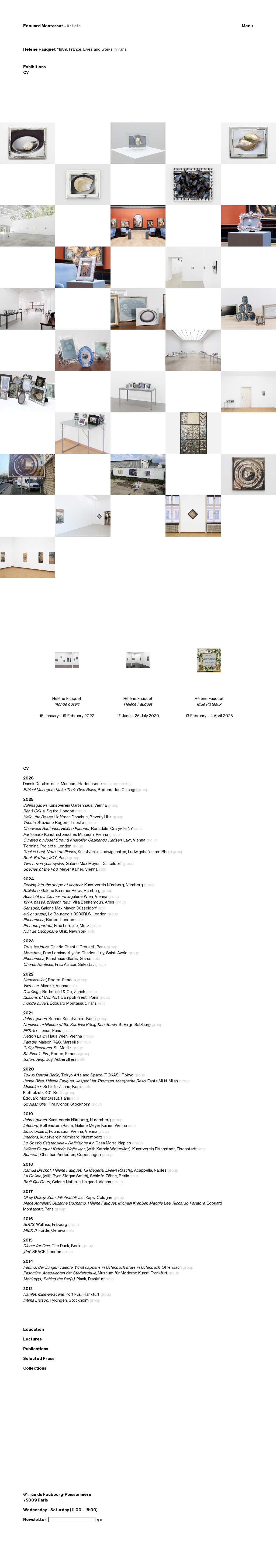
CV (26, 72)
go (99, 1519)
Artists (74, 25)
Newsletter (34, 1519)
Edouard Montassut (43, 25)
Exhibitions (34, 66)
